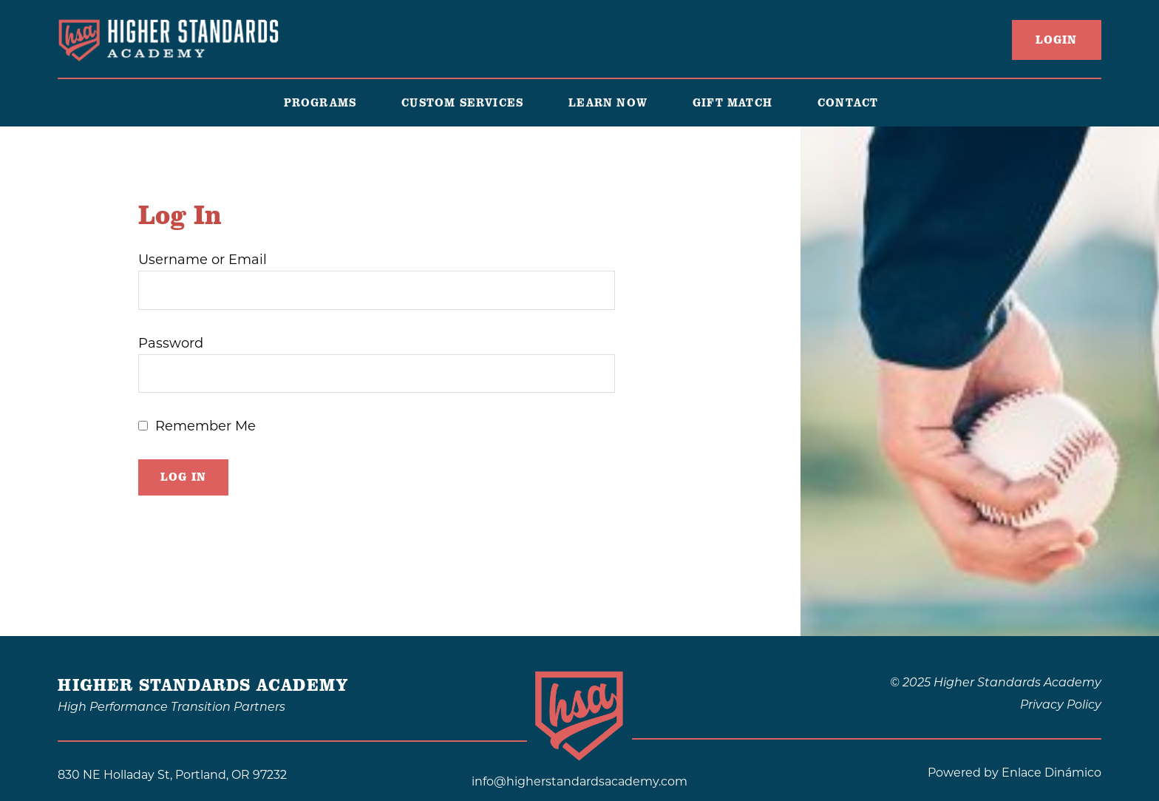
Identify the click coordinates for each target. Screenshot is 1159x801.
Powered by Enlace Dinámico (1014, 772)
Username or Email (202, 259)
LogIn (1057, 40)
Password (170, 343)
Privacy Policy (1060, 704)
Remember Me (205, 426)
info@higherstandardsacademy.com (579, 781)
